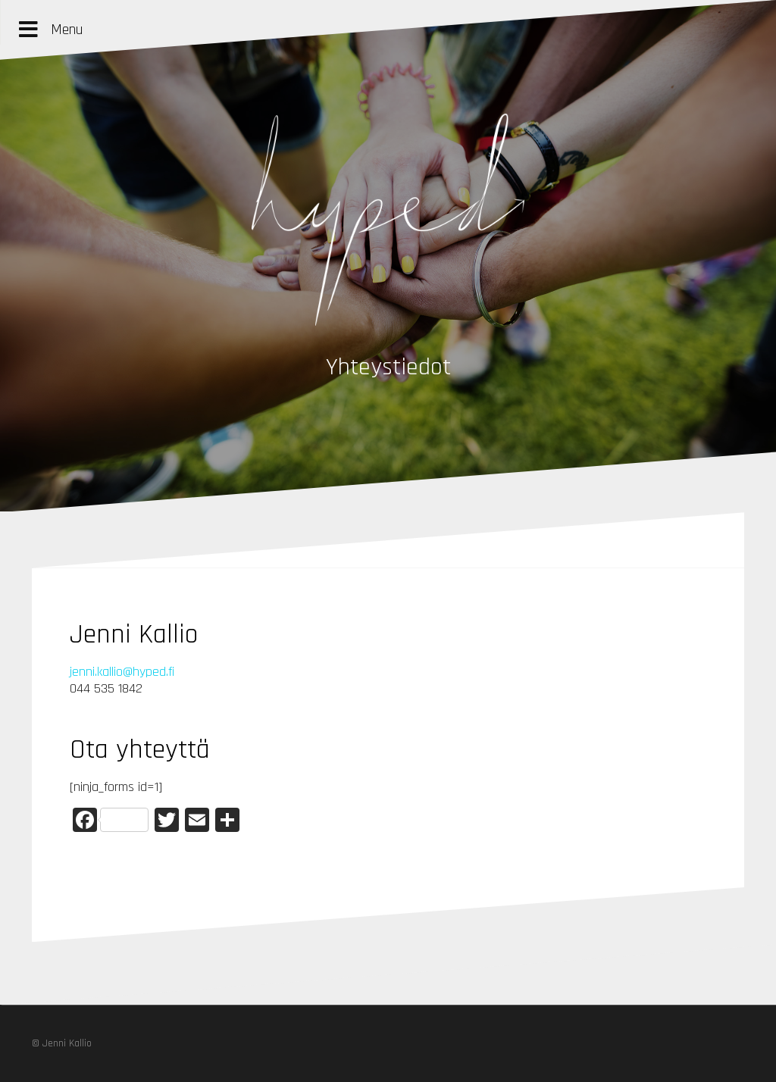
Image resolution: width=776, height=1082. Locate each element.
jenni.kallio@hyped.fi (122, 671)
